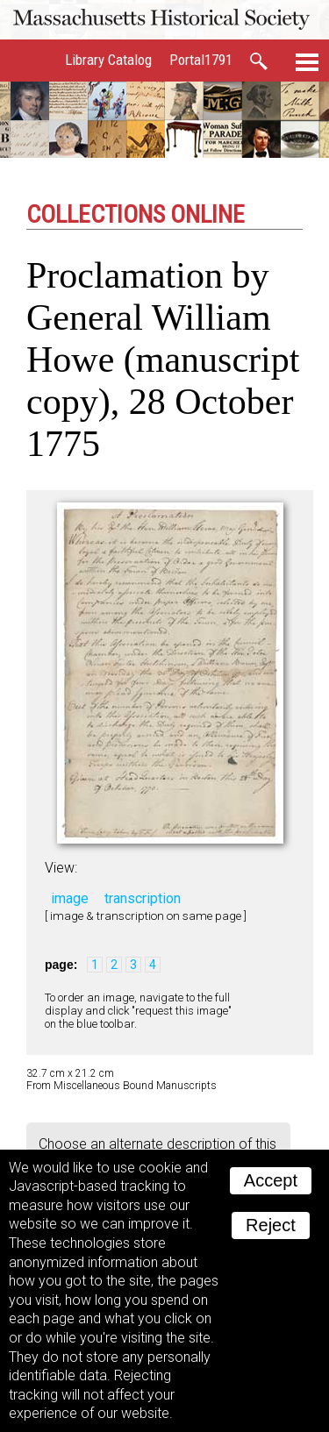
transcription (142, 898)
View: (61, 867)
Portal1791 (200, 59)
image (70, 898)
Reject (271, 1225)
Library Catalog (108, 59)
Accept (270, 1180)
